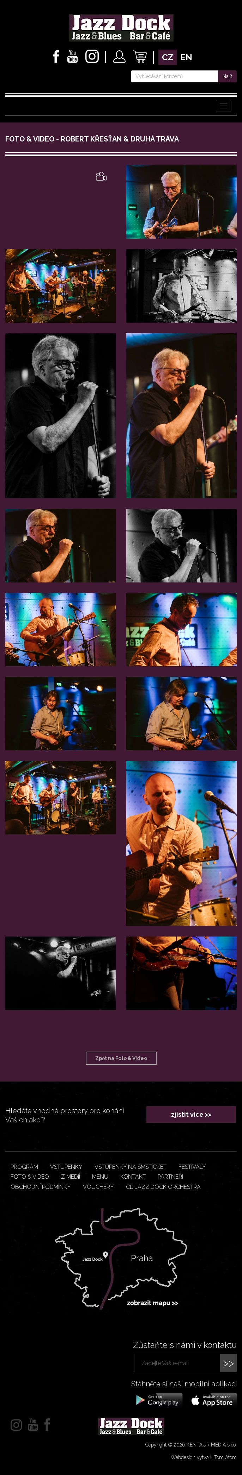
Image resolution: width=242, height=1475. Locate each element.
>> (228, 1363)
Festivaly (192, 1167)
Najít (227, 76)
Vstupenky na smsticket (131, 1167)
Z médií (70, 1176)
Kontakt (133, 1176)
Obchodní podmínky (41, 1187)
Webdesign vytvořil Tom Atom (204, 1457)
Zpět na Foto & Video (121, 1058)
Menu (100, 1176)
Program (24, 1167)
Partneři (170, 1176)
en (186, 57)
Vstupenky (66, 1167)
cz (167, 57)
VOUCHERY (98, 1187)
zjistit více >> (191, 1114)
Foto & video (30, 1176)
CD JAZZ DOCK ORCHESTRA (163, 1187)
